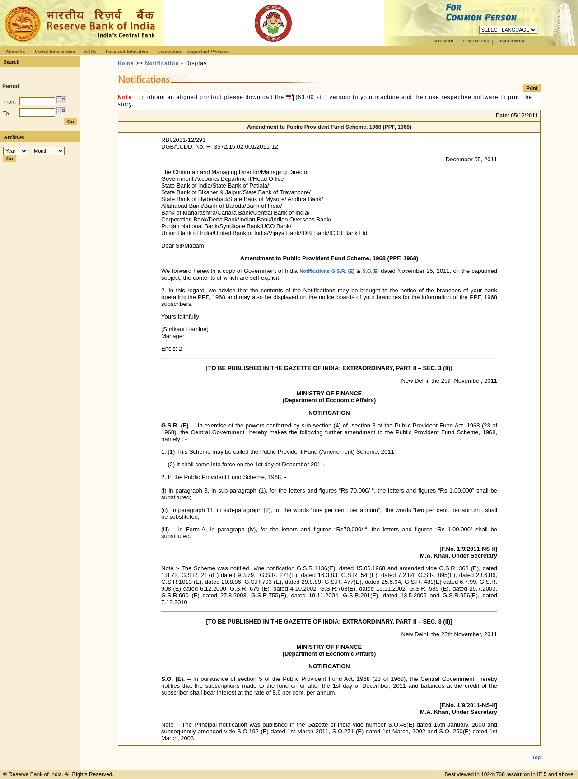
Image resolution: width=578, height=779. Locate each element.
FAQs (90, 51)
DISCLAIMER (511, 41)
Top (536, 750)
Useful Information (54, 51)
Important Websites (208, 51)
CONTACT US (475, 41)
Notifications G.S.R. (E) (326, 271)
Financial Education (126, 51)
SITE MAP (443, 41)
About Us (15, 51)
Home (126, 63)
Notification (162, 63)
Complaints (169, 51)
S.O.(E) (370, 271)
